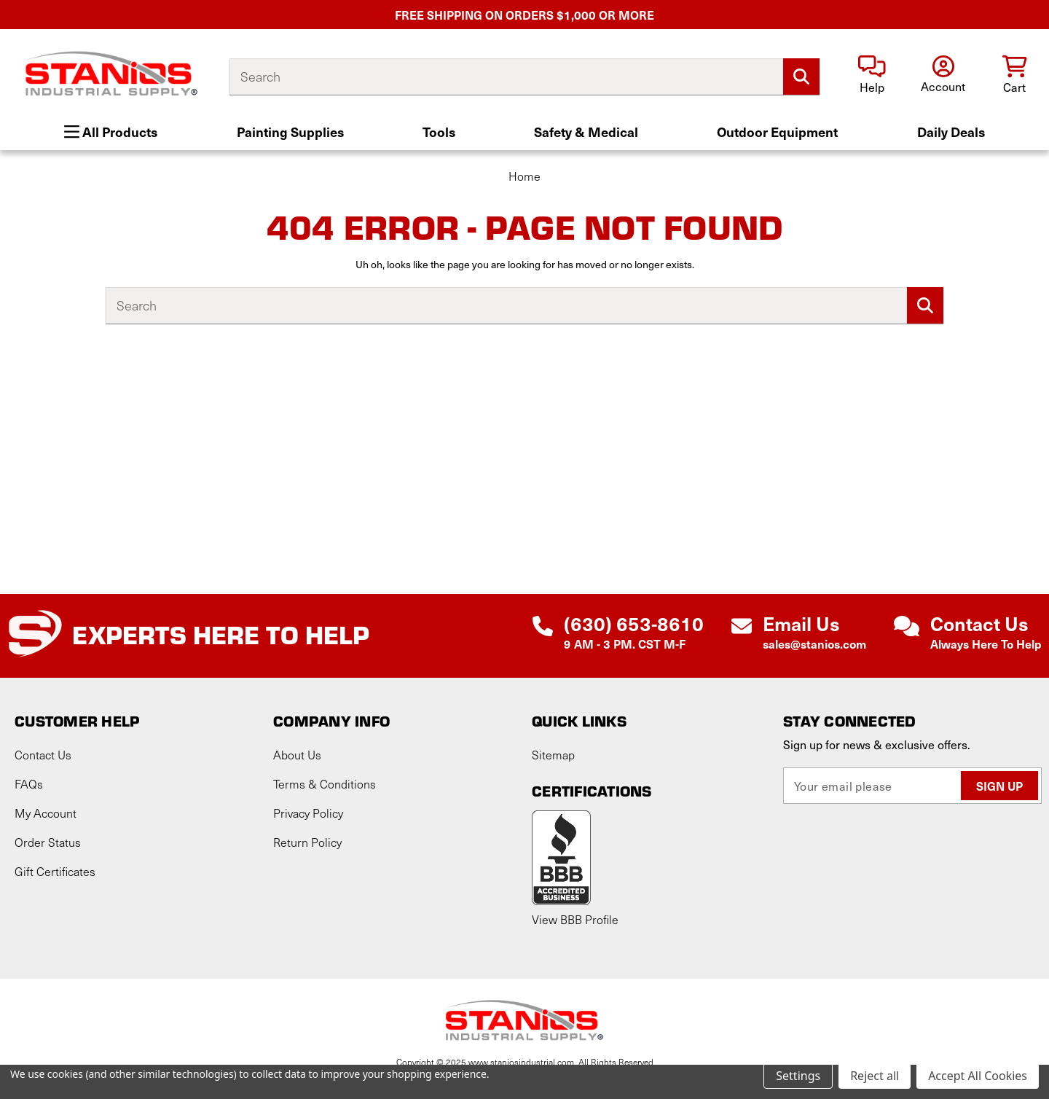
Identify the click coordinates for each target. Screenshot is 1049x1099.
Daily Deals (951, 131)
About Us (297, 754)
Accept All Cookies (977, 1076)
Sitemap (553, 754)
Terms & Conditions (324, 783)
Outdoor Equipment (777, 131)
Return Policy (307, 842)
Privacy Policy (308, 813)
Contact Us (43, 754)
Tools (439, 131)
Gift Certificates (55, 871)
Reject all (874, 1076)
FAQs (29, 783)
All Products (110, 131)
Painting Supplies (290, 131)
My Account (45, 813)
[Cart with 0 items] (1014, 75)
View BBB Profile (575, 919)
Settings (798, 1076)
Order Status (48, 842)
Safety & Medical (586, 131)
